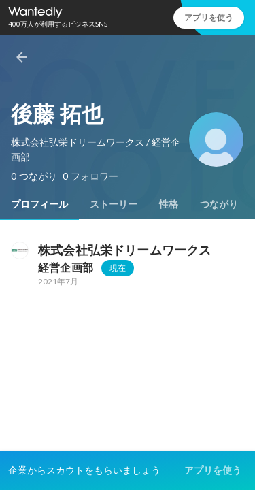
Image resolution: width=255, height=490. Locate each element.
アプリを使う (208, 17)
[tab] (39, 204)
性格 (168, 204)
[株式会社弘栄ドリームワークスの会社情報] (19, 250)
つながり (219, 204)
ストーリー (113, 204)
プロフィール (39, 204)
